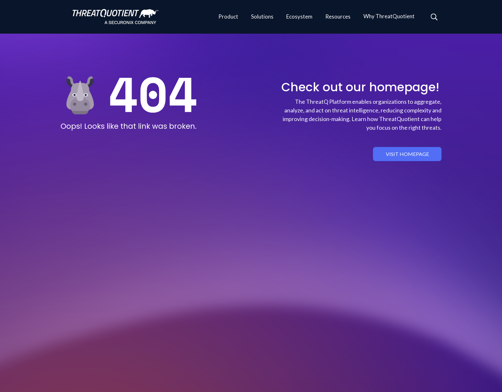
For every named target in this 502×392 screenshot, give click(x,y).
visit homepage (407, 154)
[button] (228, 17)
